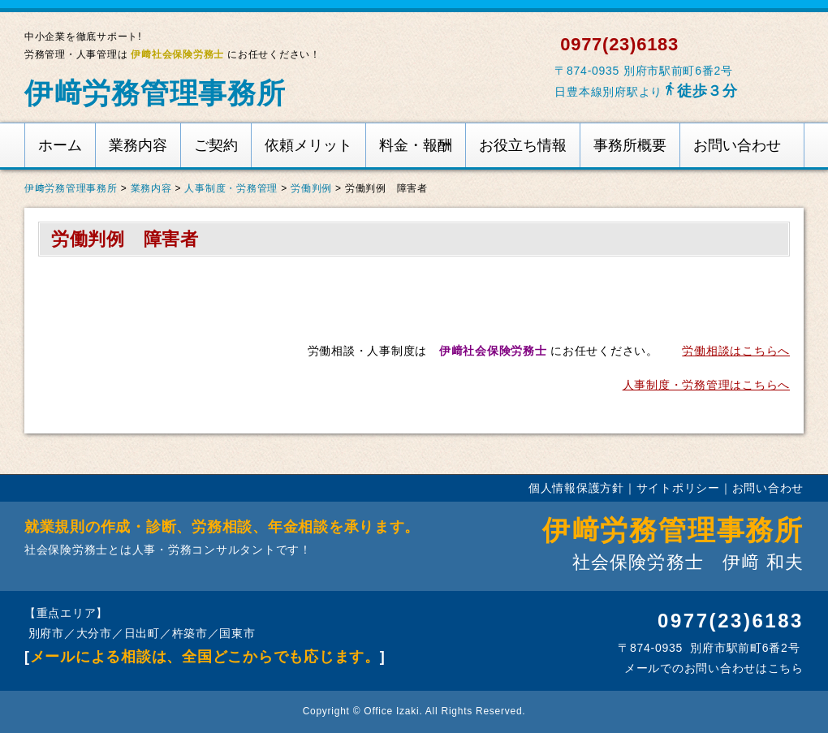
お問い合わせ (737, 145)
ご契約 (216, 145)
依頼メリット (308, 145)
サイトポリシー (678, 487)
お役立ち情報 (523, 145)
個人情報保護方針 (576, 487)
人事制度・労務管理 (231, 188)
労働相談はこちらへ (736, 350)
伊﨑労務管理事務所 (155, 93)
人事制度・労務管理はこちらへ (706, 384)
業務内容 (138, 145)
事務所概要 (629, 145)
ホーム (60, 145)
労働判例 (311, 188)
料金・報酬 (415, 145)
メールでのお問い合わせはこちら (712, 668)
